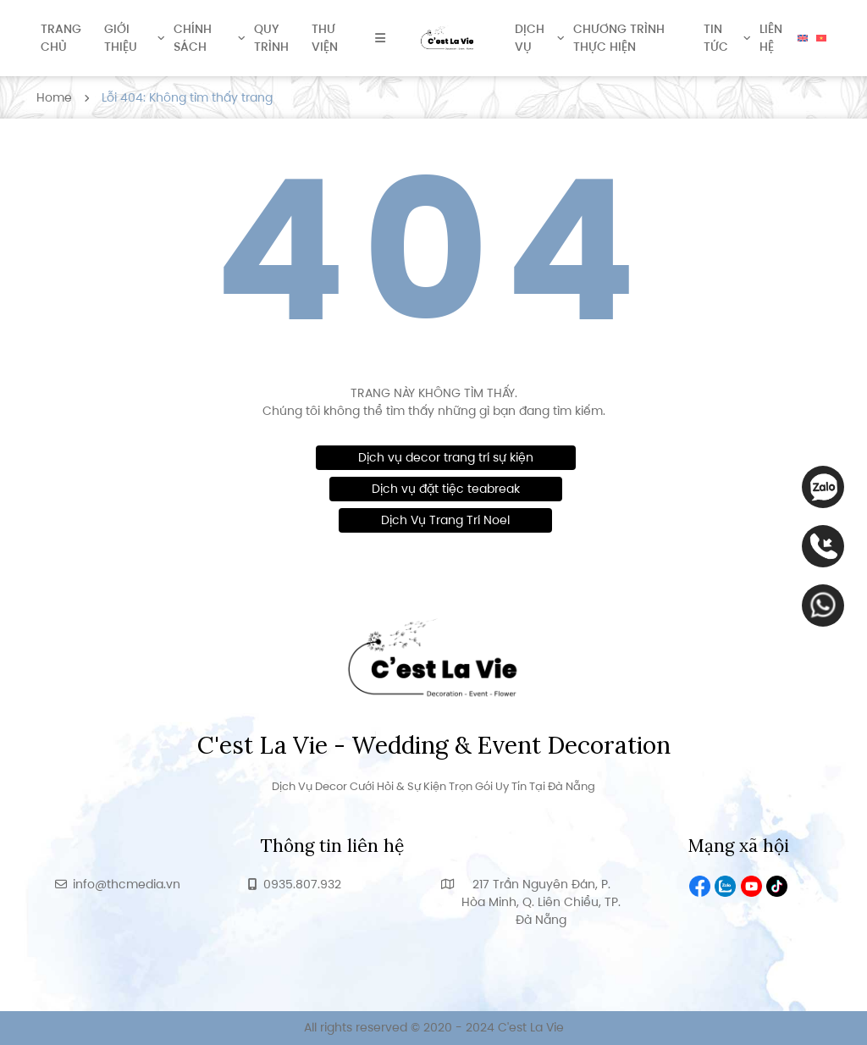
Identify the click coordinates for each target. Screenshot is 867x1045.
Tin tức (716, 37)
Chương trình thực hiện (619, 37)
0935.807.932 (302, 884)
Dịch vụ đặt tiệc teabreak (446, 488)
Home (54, 97)
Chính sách (193, 37)
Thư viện (325, 37)
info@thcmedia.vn (126, 884)
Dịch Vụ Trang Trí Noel (445, 519)
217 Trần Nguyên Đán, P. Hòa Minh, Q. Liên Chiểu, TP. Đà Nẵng (541, 902)
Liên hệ (770, 37)
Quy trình (271, 37)
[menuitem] (802, 38)
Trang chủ (61, 37)
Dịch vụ (529, 37)
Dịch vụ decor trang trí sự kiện (445, 457)
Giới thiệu (120, 37)
